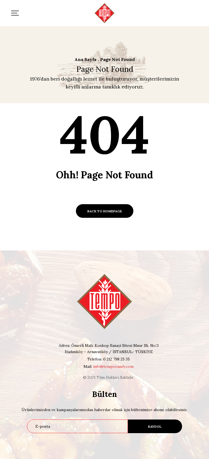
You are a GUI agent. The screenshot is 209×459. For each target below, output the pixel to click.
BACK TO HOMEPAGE (104, 211)
